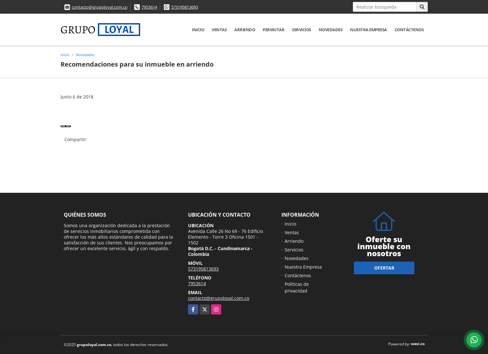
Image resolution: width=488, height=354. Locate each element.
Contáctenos (409, 30)
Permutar (273, 30)
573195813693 (184, 7)
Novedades (331, 30)
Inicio (198, 30)
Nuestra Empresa (368, 30)
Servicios (301, 30)
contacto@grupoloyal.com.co (99, 7)
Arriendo (244, 30)
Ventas (219, 30)
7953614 (149, 7)
